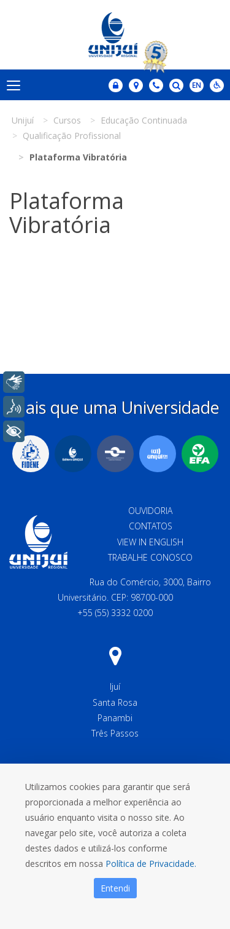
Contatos (150, 526)
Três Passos (115, 733)
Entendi (115, 888)
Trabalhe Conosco (150, 557)
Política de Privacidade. (150, 863)
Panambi (115, 718)
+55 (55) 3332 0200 (115, 613)
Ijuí (115, 686)
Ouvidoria (150, 510)
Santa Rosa (115, 702)
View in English (150, 542)
